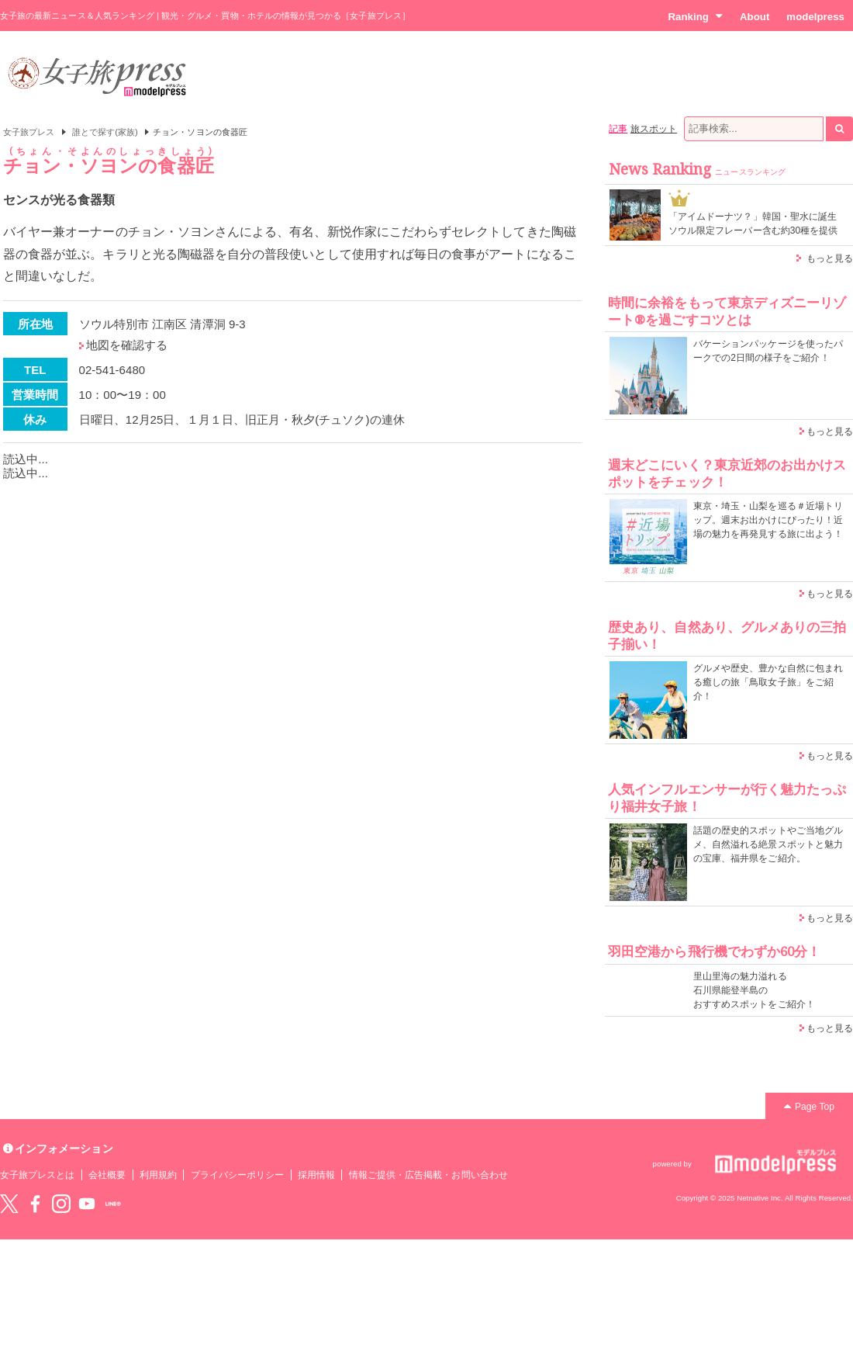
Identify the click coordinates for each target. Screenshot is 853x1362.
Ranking (695, 16)
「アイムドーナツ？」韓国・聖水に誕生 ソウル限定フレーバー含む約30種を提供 (753, 223)
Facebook (35, 1203)
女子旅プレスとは (37, 1175)
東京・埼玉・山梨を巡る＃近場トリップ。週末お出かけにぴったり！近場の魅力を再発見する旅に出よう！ (768, 520)
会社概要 (107, 1175)
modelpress (815, 17)
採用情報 (316, 1175)
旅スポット (653, 128)
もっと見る (829, 258)
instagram (61, 1203)
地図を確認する (126, 345)
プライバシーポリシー (238, 1175)
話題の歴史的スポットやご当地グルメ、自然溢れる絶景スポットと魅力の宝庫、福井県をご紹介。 (768, 844)
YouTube (87, 1203)
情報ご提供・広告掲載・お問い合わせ (428, 1175)
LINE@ (113, 1203)
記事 (618, 128)
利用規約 (158, 1175)
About (754, 17)
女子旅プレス (28, 132)
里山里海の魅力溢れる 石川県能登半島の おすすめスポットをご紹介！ (754, 990)
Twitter (9, 1203)
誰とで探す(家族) (105, 132)
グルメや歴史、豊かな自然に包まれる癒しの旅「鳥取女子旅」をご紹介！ (768, 682)
